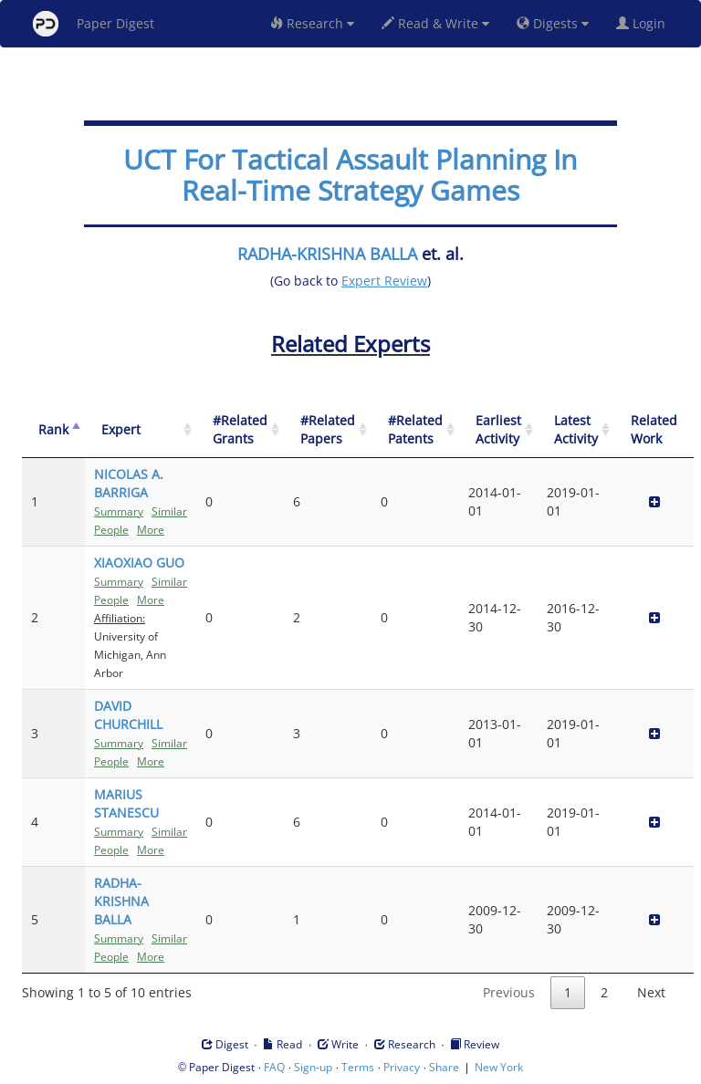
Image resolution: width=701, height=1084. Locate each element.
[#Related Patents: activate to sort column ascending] (415, 430)
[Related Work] (654, 430)
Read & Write (435, 23)
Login (644, 23)
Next (651, 992)
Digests (553, 23)
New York (499, 1067)
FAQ (274, 1067)
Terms (357, 1067)
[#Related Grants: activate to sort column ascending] (240, 430)
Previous (509, 992)
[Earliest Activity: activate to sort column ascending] (498, 430)
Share (444, 1067)
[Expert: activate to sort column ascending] (140, 430)
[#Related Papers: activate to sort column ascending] (327, 430)
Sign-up (313, 1067)
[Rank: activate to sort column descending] (53, 430)
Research (312, 23)
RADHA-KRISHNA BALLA (327, 254)
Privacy (401, 1067)
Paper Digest (93, 23)
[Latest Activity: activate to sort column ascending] (576, 430)
